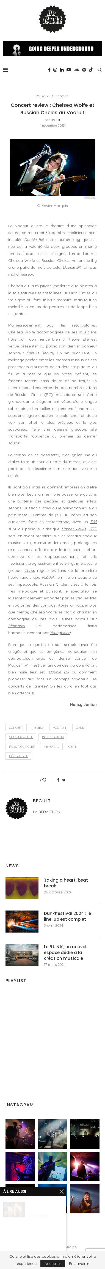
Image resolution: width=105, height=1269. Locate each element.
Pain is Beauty (40, 352)
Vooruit (60, 728)
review (38, 728)
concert (16, 728)
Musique (43, 96)
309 (93, 521)
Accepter (53, 1263)
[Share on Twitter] (64, 780)
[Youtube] (69, 70)
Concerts (62, 96)
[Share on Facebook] (58, 780)
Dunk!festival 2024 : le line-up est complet (67, 916)
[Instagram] (55, 70)
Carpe (29, 570)
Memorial (16, 625)
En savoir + (79, 1263)
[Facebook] (49, 70)
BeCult (55, 120)
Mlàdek (48, 577)
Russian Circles (21, 747)
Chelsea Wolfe (21, 737)
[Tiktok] (91, 70)
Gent (72, 747)
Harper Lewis (74, 528)
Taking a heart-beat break (66, 883)
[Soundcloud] (76, 70)
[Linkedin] (62, 70)
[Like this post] (48, 780)
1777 (92, 528)
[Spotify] (84, 70)
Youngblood (60, 632)
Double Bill (18, 756)
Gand (80, 728)
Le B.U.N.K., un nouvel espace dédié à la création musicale (65, 952)
